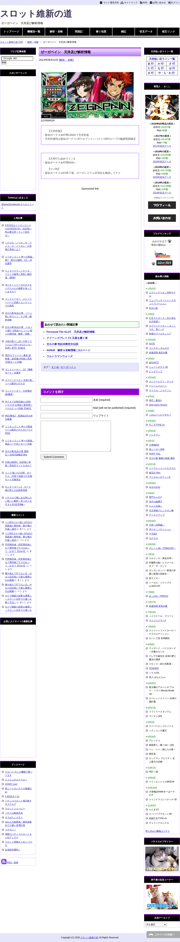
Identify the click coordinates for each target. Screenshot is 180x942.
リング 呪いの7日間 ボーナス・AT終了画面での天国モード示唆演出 (18, 476)
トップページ (11, 31)
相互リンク (168, 31)
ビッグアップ (155, 371)
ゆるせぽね (154, 487)
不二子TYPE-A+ (157, 425)
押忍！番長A (155, 400)
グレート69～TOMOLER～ (162, 548)
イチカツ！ (10, 829)
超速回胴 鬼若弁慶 (158, 352)
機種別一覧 (33, 31)
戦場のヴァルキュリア (160, 333)
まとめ (55, 367)
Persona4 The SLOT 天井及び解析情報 (71, 331)
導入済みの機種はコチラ (157, 831)
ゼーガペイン (68, 367)
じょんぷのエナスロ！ (16, 779)
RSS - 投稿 (9, 862)
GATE (152, 343)
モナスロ (153, 538)
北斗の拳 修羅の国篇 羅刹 (162, 458)
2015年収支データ (162, 177)
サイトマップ (131, 2)
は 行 (172, 68)
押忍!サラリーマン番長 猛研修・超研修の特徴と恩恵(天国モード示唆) (18, 358)
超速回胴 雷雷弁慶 (158, 606)
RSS (145, 2)
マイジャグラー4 (157, 620)
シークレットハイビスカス (162, 468)
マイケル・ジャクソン (160, 390)
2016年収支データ (162, 161)
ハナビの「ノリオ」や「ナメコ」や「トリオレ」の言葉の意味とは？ (18, 246)
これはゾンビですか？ (160, 415)
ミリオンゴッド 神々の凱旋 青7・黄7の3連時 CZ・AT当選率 (20, 260)
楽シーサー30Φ (156, 449)
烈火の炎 (153, 308)
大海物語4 (154, 445)
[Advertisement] (90, 217)
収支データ (146, 31)
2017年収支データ (162, 146)
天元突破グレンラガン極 (161, 510)
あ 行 (151, 63)
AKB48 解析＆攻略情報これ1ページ (68, 350)
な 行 (161, 68)
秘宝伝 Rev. (155, 472)
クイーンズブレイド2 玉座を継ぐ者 (67, 337)
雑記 (123, 31)
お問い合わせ (159, 2)
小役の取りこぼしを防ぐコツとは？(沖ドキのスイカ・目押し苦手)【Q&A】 (18, 344)
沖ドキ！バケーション (160, 529)
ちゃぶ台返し (155, 506)
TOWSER (154, 668)
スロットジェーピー (15, 808)
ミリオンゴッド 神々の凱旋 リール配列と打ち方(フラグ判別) (18, 429)
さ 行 (172, 63)
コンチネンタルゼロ (159, 348)
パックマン (154, 435)
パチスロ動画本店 (14, 813)
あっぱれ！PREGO (158, 596)
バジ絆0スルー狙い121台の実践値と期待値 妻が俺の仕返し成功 (18, 525)
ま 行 (151, 72)
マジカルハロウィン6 (159, 477)
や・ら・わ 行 (166, 72)
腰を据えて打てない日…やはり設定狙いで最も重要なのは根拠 (18, 576)
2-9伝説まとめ (12, 796)
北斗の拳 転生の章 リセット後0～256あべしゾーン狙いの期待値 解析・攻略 (18, 330)
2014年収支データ (162, 192)
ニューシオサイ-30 (158, 367)
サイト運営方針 (111, 2)
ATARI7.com (11, 784)
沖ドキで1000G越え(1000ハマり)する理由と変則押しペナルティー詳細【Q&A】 (18, 405)
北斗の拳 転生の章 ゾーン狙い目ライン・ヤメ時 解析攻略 (18, 316)
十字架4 (153, 534)
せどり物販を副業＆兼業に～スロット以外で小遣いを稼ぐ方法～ (18, 599)
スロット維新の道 (36, 13)
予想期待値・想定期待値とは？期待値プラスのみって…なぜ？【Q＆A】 (18, 548)
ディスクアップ (157, 515)
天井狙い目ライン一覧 (162, 58)
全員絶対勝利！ (13, 849)
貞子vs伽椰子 (155, 501)
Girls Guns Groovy (158, 405)
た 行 (151, 68)
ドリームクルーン (158, 386)
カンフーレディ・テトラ (161, 381)
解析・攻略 (56, 31)
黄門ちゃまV (155, 497)
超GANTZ (154, 362)
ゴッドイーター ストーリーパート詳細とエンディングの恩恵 (18, 302)
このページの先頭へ (164, 934)
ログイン (175, 2)
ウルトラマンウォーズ (60, 356)
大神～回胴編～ (157, 525)
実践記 (79, 31)
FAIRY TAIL (155, 453)
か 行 (161, 63)
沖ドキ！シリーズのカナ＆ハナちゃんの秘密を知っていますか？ (18, 288)
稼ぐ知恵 (101, 31)
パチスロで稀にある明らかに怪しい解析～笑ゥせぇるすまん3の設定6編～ (18, 501)
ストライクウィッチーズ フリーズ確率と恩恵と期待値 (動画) (18, 274)
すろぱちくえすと (14, 817)
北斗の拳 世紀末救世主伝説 (62, 344)
